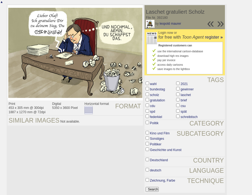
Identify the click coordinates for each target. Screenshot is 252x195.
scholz (154, 95)
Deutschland (159, 160)
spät (184, 111)
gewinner (187, 89)
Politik (154, 123)
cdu (152, 106)
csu (183, 106)
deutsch (155, 170)
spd (152, 111)
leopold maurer (170, 23)
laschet (186, 95)
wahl (153, 84)
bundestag (157, 89)
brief (184, 100)
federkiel (156, 117)
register (214, 37)
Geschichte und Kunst (165, 150)
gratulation (157, 100)
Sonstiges (157, 139)
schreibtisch (189, 117)
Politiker (155, 144)
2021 (184, 84)
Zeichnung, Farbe (162, 180)
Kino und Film (159, 133)
